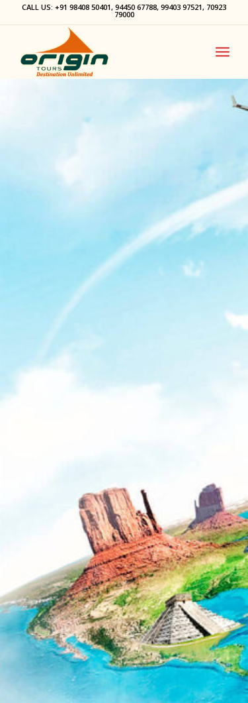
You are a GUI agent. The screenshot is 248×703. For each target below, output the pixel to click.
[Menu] (222, 52)
